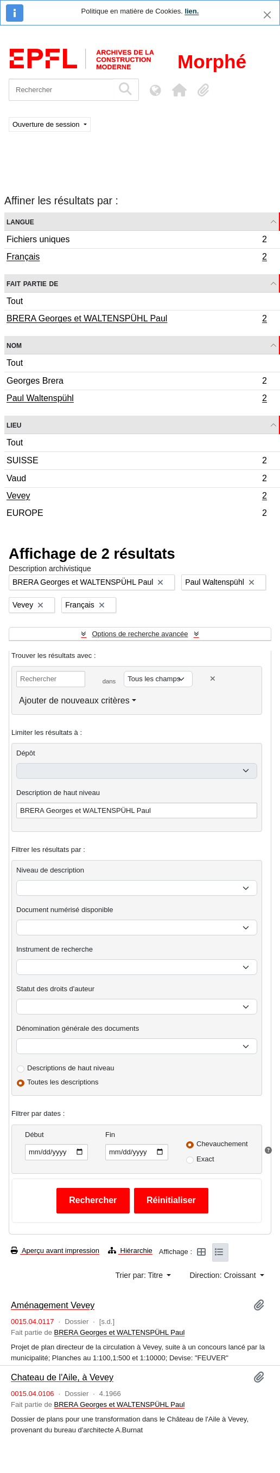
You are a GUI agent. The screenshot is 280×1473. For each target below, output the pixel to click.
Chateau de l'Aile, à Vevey (62, 1377)
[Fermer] (267, 15)
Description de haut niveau (58, 793)
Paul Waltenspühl (136, 399)
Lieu (14, 424)
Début (34, 1134)
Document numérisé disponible (64, 910)
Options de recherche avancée (140, 634)
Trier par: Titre (140, 1275)
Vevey (136, 497)
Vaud (136, 480)
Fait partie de (32, 283)
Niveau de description (50, 870)
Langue (20, 221)
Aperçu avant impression (55, 1250)
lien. (191, 11)
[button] (179, 90)
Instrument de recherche (54, 949)
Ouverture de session (46, 124)
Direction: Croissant (223, 1275)
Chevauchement (222, 1144)
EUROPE (136, 514)
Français (136, 258)
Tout (15, 301)
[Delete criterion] (212, 679)
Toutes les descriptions (63, 1082)
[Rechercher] (61, 90)
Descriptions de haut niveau (70, 1068)
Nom (14, 345)
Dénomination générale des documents (77, 1028)
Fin (110, 1134)
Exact (205, 1159)
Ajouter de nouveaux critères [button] (74, 700)
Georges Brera (136, 382)
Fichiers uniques (136, 241)
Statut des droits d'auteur (55, 989)
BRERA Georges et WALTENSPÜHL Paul (136, 319)
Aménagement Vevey (52, 1305)
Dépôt (25, 753)
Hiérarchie (130, 1250)
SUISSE (136, 462)
